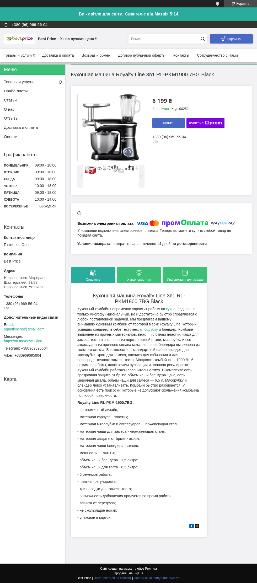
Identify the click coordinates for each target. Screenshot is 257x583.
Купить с (205, 123)
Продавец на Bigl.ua (128, 573)
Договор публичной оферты (141, 55)
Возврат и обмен (96, 55)
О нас (9, 109)
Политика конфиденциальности (157, 578)
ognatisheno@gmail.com (24, 329)
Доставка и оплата (58, 55)
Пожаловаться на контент (112, 578)
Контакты (181, 55)
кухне (170, 309)
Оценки (11, 136)
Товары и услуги (18, 55)
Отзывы (11, 118)
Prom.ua (151, 568)
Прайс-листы (16, 91)
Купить (168, 123)
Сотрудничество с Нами (217, 55)
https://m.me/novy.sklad (23, 341)
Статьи (10, 100)
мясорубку (149, 329)
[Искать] (202, 39)
